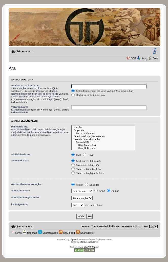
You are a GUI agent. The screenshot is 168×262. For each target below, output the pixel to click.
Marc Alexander (88, 242)
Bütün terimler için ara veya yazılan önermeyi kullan (102, 91)
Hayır (88, 155)
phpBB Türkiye (91, 247)
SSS (133, 58)
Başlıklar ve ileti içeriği (86, 161)
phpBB (73, 239)
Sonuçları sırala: (21, 190)
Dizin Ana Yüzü (24, 51)
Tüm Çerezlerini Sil (102, 226)
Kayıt (144, 58)
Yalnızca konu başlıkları (86, 169)
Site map (30, 232)
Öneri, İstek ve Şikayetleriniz (103, 136)
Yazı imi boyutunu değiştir (154, 51)
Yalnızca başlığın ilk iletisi (87, 173)
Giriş (155, 58)
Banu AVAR (103, 142)
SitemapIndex (48, 232)
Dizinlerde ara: (19, 126)
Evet (76, 155)
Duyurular (103, 130)
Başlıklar (92, 184)
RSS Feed (67, 232)
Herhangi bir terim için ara (88, 95)
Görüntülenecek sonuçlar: (26, 184)
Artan (99, 190)
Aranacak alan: (20, 160)
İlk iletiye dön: (19, 204)
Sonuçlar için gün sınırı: (25, 197)
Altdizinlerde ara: (21, 154)
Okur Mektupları (103, 145)
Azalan (113, 190)
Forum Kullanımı (103, 133)
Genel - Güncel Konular (103, 139)
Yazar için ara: (19, 106)
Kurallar (103, 127)
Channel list (84, 232)
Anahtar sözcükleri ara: (25, 85)
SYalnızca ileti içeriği (85, 165)
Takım (85, 226)
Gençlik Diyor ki (103, 148)
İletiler (77, 184)
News (16, 232)
